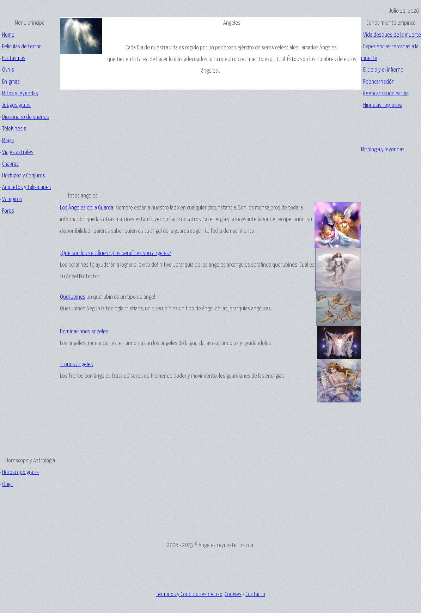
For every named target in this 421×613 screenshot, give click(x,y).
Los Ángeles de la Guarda (86, 208)
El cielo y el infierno (383, 70)
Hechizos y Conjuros (23, 176)
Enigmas (11, 82)
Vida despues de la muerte (392, 35)
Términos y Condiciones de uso (189, 594)
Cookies (233, 594)
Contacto (255, 594)
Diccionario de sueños (25, 117)
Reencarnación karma (386, 94)
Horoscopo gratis (20, 472)
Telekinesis (14, 129)
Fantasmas (13, 58)
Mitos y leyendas (20, 94)
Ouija (7, 484)
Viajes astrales (17, 153)
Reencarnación (379, 82)
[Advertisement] (30, 324)
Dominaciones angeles (84, 332)
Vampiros (12, 199)
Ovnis (8, 70)
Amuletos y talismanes (26, 187)
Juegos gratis (16, 105)
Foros (8, 211)
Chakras (10, 164)
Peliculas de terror (21, 47)
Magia (8, 141)
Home (8, 35)
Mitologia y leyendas (382, 150)
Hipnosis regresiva (382, 105)
